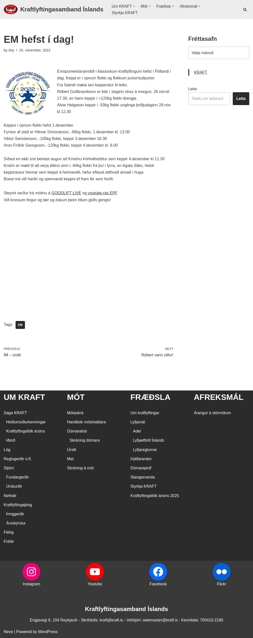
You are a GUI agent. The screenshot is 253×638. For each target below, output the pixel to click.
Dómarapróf (140, 468)
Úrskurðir (14, 486)
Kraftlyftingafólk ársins (25, 431)
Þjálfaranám (140, 459)
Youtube (95, 584)
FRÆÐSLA (150, 397)
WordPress (48, 632)
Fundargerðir (17, 477)
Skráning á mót (80, 468)
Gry (11, 60)
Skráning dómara (85, 440)
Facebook (158, 584)
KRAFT (200, 82)
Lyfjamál (137, 422)
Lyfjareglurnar (145, 450)
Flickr (221, 584)
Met (70, 459)
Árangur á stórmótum (212, 413)
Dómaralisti (77, 431)
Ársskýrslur (16, 523)
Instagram (31, 584)
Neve (8, 632)
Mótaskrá (75, 413)
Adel (137, 431)
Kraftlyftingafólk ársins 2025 (154, 496)
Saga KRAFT (15, 413)
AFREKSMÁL (219, 397)
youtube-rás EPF (102, 203)
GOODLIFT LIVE (66, 203)
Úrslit (71, 450)
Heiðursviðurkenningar (26, 422)
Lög (7, 450)
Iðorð (10, 440)
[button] (134, 11)
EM (20, 335)
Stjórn (9, 468)
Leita (192, 99)
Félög (9, 532)
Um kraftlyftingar (144, 413)
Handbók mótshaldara (86, 422)
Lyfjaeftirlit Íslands (148, 440)
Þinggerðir (15, 514)
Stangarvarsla (142, 477)
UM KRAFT (24, 397)
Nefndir (10, 496)
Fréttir (9, 542)
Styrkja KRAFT (125, 18)
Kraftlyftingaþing (18, 505)
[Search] (245, 14)
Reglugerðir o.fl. (18, 459)
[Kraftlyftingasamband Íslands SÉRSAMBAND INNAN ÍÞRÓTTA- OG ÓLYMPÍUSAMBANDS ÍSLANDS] (53, 14)
